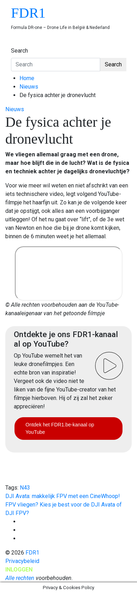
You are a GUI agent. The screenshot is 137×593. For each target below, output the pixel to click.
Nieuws (14, 109)
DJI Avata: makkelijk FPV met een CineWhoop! (62, 496)
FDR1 (28, 13)
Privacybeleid (22, 561)
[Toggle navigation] (15, 44)
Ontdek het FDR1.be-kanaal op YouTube (59, 428)
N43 (25, 487)
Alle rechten (19, 578)
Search (19, 50)
